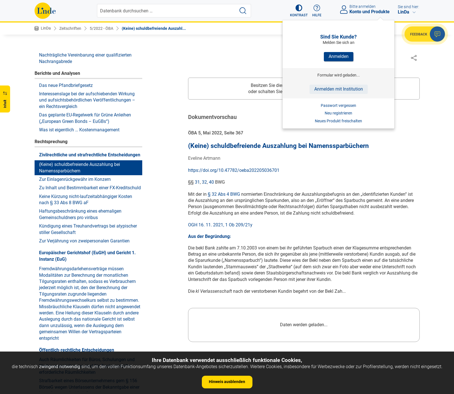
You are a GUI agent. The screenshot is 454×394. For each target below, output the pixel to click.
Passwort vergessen (338, 105)
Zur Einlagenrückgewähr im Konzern (75, 179)
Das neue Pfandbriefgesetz (66, 85)
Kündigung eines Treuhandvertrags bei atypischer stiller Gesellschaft (88, 229)
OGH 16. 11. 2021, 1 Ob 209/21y (220, 225)
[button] (299, 10)
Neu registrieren (338, 113)
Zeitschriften (70, 28)
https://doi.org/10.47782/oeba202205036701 (233, 170)
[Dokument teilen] (414, 58)
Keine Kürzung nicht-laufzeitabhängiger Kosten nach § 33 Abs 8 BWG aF (85, 199)
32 (204, 182)
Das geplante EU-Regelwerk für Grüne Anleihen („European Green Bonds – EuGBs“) (85, 118)
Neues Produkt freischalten (338, 121)
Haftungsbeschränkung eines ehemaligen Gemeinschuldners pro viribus (80, 214)
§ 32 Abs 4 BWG (224, 194)
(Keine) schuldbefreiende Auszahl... (154, 28)
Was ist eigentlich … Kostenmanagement (79, 129)
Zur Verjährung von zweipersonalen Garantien (84, 241)
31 (197, 182)
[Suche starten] (243, 10)
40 (211, 182)
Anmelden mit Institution (338, 89)
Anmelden (339, 56)
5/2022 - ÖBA (101, 28)
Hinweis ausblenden (227, 381)
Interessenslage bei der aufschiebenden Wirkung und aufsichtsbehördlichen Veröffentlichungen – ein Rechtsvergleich (87, 100)
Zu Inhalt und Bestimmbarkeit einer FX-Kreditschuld (90, 187)
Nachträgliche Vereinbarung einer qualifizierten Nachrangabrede (85, 58)
